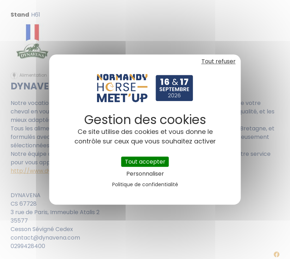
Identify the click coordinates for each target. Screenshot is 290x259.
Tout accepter (145, 162)
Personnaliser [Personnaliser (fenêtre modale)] (145, 173)
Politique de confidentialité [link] (145, 184)
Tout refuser (218, 61)
